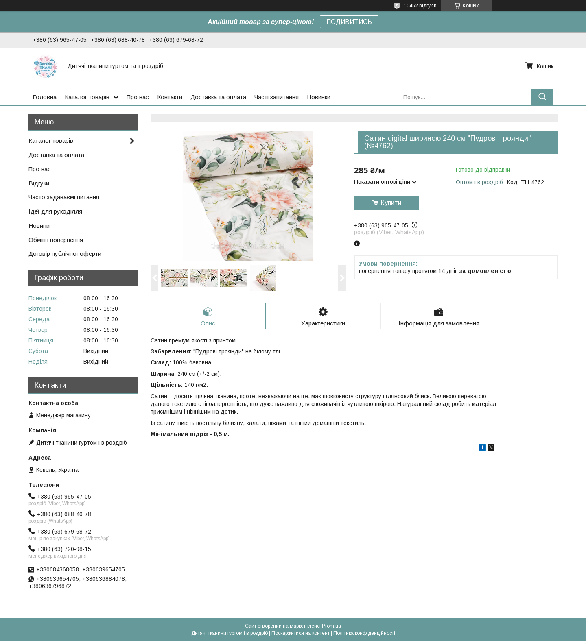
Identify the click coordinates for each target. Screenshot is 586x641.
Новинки (318, 97)
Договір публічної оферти (64, 253)
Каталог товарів (87, 97)
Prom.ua (331, 626)
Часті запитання (276, 97)
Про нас (138, 97)
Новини (39, 225)
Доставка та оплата (218, 97)
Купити (390, 202)
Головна (45, 97)
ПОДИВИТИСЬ (349, 21)
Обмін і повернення (55, 239)
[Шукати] (542, 97)
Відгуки (38, 183)
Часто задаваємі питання (63, 197)
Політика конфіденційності (364, 633)
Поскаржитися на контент (300, 633)
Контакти (169, 97)
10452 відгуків (420, 6)
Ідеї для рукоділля (55, 211)
